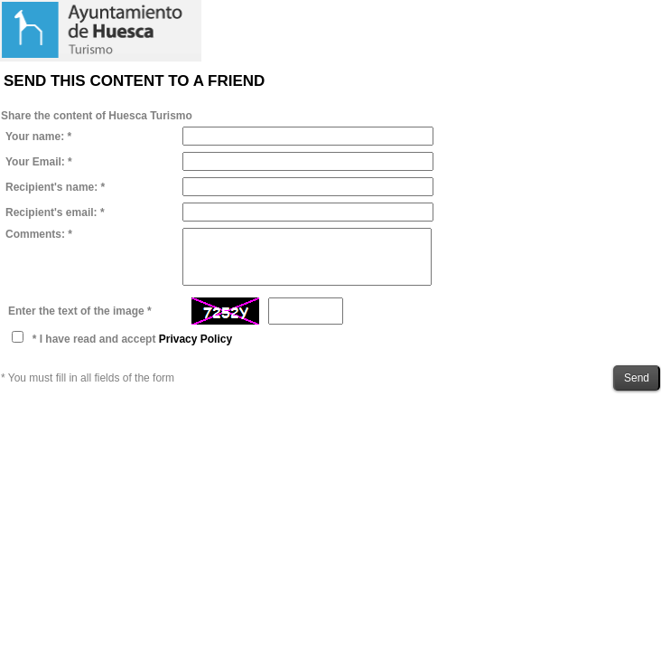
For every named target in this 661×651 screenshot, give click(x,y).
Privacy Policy (195, 339)
